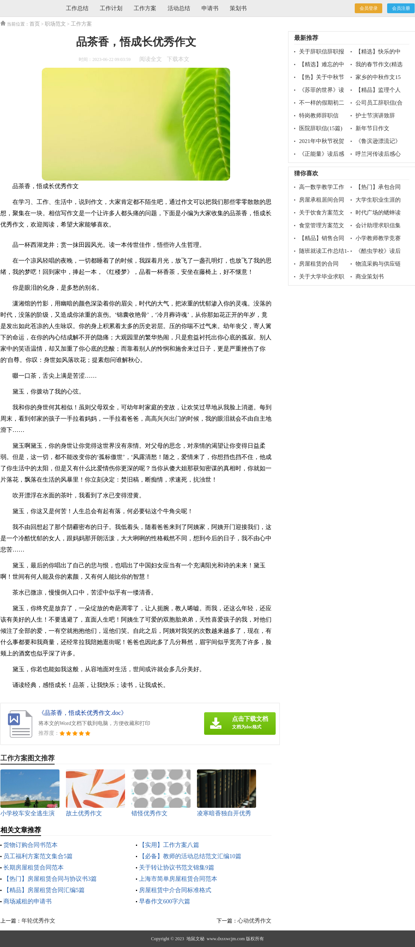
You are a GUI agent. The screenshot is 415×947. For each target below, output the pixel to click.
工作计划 (111, 8)
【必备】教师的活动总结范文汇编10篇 (190, 856)
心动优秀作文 (255, 921)
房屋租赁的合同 (319, 264)
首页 (34, 24)
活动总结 (179, 8)
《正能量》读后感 (321, 154)
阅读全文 (150, 59)
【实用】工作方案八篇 (169, 845)
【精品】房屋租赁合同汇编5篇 (44, 890)
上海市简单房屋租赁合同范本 (178, 879)
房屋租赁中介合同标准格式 (175, 890)
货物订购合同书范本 (30, 845)
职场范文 (55, 24)
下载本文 (178, 59)
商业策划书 (369, 277)
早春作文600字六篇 (164, 901)
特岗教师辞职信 (319, 115)
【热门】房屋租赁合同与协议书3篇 (50, 879)
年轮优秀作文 (38, 921)
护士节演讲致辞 (375, 115)
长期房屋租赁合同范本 (33, 867)
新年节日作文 (372, 128)
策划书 (238, 8)
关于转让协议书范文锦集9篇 (176, 867)
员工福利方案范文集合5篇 (38, 856)
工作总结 (77, 8)
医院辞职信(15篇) (320, 128)
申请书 (209, 8)
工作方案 (145, 8)
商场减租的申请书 (27, 901)
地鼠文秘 (195, 938)
